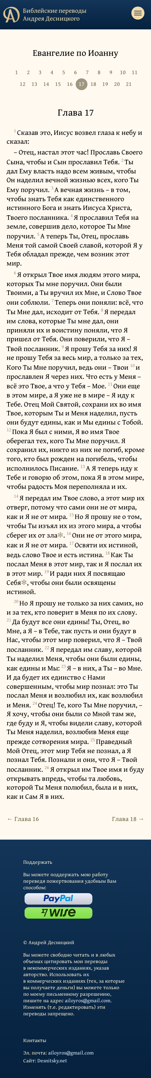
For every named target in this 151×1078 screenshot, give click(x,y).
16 (70, 83)
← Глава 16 (23, 818)
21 (129, 83)
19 (105, 83)
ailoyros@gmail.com (87, 1000)
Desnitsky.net (52, 1060)
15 (58, 83)
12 (23, 83)
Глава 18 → (128, 818)
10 (123, 72)
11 (135, 72)
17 (82, 83)
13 (34, 83)
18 (93, 83)
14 (46, 83)
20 (117, 83)
